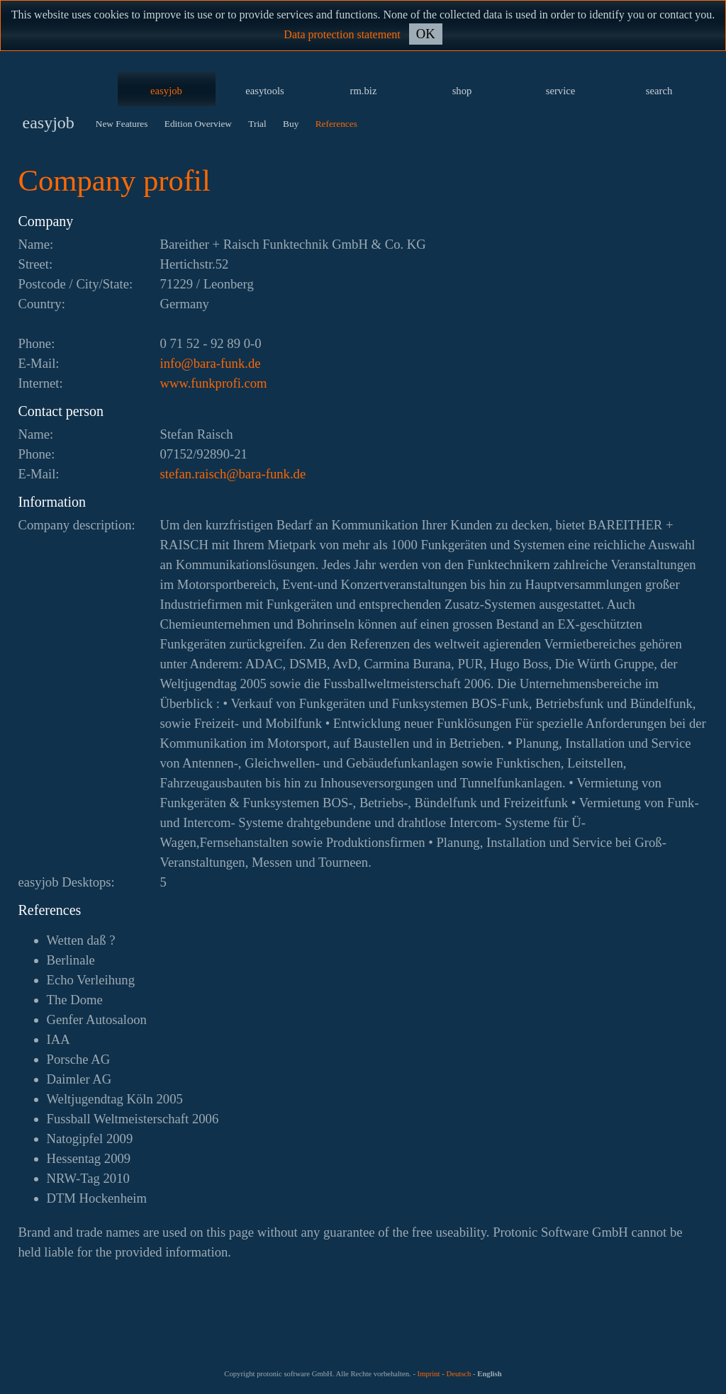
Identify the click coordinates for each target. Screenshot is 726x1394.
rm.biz (363, 90)
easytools (264, 90)
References (336, 123)
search (659, 90)
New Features (122, 123)
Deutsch (458, 1374)
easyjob (166, 90)
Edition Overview (198, 123)
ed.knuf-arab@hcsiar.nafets (233, 473)
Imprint (429, 1374)
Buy (290, 123)
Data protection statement (342, 34)
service (561, 90)
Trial (257, 123)
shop (462, 90)
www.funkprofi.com (213, 383)
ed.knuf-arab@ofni (210, 363)
